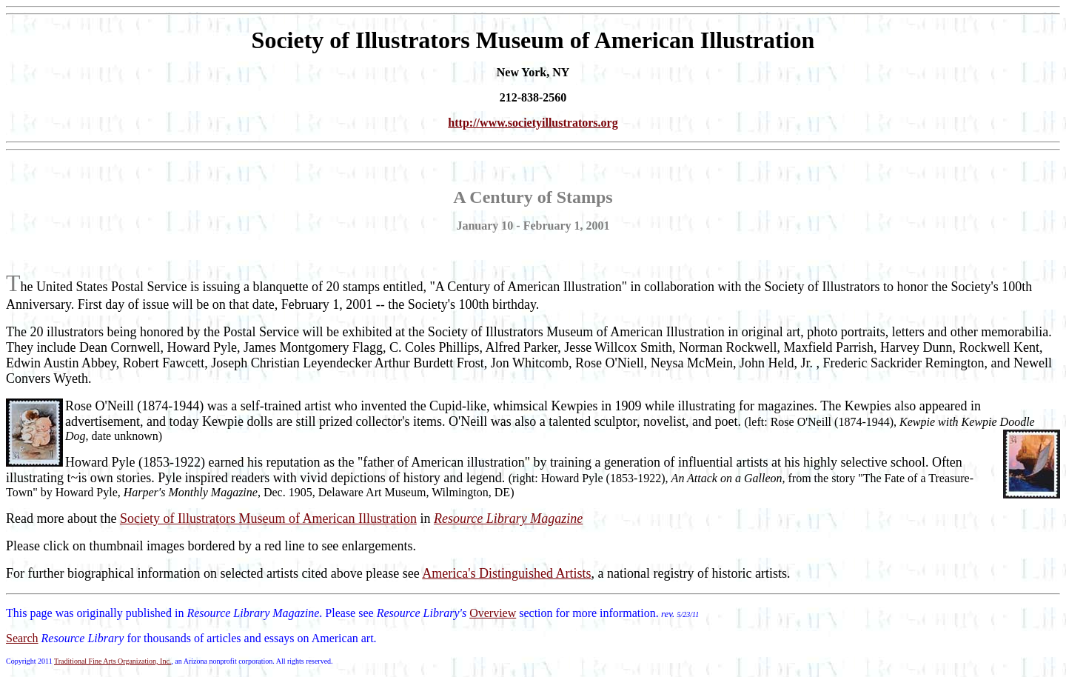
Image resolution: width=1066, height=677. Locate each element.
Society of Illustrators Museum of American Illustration (268, 518)
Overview (492, 613)
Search (22, 638)
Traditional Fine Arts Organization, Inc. (112, 661)
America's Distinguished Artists (506, 573)
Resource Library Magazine (508, 518)
